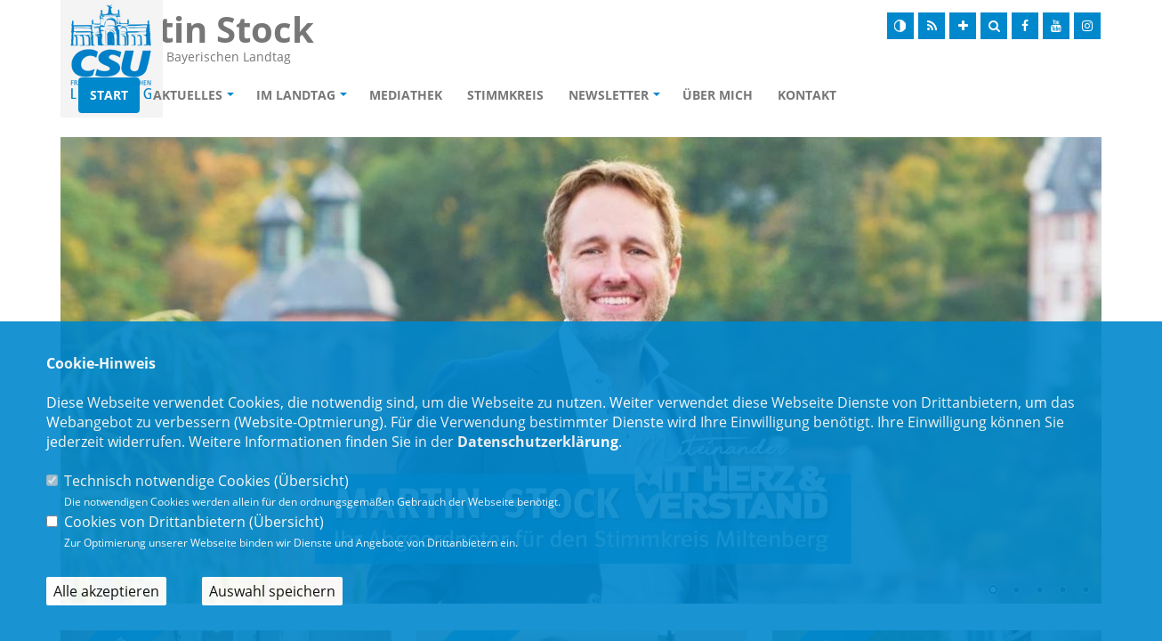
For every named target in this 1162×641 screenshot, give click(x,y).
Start (211, 94)
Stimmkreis (607, 94)
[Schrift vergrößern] (962, 25)
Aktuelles (290, 94)
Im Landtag (398, 94)
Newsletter (711, 94)
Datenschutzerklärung (537, 441)
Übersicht (311, 481)
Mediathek (508, 94)
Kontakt (909, 94)
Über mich (820, 94)
